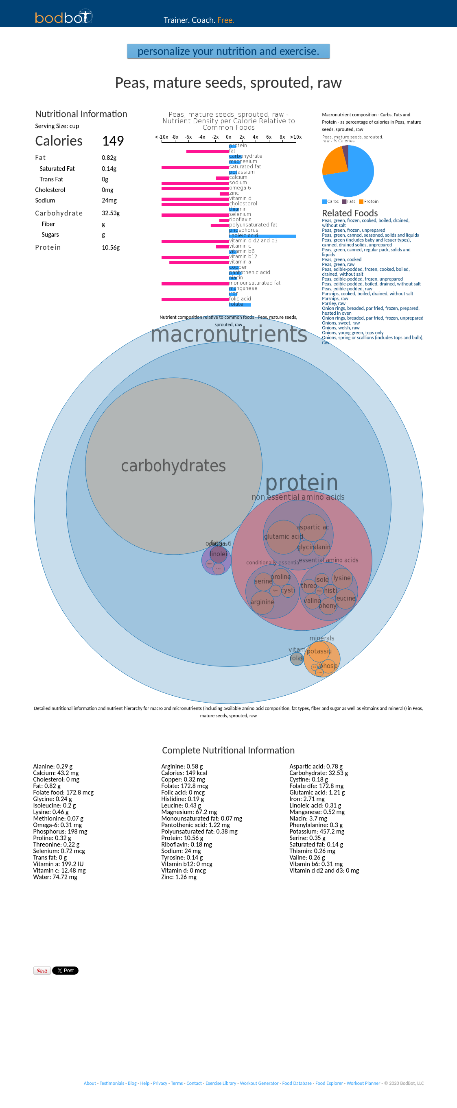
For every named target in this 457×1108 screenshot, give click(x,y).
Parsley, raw (333, 303)
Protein (48, 247)
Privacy (160, 1083)
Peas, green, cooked (342, 259)
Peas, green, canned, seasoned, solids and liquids (370, 235)
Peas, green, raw (338, 264)
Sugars (50, 234)
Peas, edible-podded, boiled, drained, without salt (371, 284)
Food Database (297, 1083)
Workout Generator (259, 1083)
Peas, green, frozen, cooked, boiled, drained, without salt (366, 223)
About (90, 1083)
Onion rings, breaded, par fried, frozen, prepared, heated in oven (371, 310)
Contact (194, 1083)
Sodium (45, 200)
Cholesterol (50, 190)
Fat (40, 157)
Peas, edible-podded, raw (347, 289)
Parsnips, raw (335, 298)
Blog (132, 1083)
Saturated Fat (57, 168)
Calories (59, 141)
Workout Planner (363, 1083)
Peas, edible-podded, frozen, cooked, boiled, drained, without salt (366, 271)
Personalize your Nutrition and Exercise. (228, 51)
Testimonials (112, 1083)
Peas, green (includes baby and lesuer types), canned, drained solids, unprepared (366, 242)
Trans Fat (51, 179)
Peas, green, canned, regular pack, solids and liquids (366, 252)
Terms (177, 1083)
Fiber (48, 224)
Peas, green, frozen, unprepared (353, 230)
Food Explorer (329, 1083)
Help (145, 1083)
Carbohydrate (59, 213)
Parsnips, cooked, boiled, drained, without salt (367, 293)
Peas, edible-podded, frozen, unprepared (362, 279)
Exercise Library (221, 1083)
